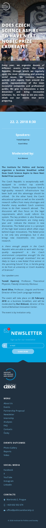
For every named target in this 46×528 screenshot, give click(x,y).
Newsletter (9, 414)
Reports (7, 451)
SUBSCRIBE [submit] (23, 351)
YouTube (8, 477)
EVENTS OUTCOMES (14, 442)
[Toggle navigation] (43, 6)
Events (7, 407)
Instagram (9, 481)
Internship (9, 418)
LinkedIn (8, 484)
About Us (8, 403)
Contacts (8, 429)
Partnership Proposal (14, 410)
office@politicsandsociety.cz (19, 510)
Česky (6, 433)
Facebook (8, 470)
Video (6, 455)
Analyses (8, 422)
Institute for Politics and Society (26, 520)
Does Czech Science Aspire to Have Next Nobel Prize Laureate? (20, 35)
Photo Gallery (10, 447)
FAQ (5, 425)
